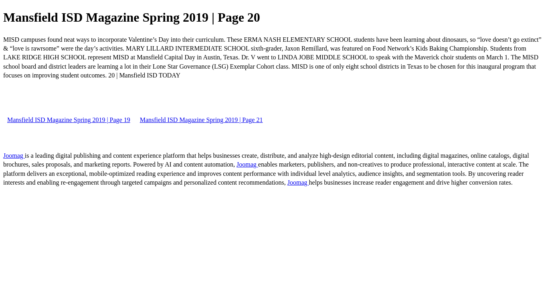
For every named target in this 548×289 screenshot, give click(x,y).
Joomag (14, 155)
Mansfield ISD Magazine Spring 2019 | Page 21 (201, 119)
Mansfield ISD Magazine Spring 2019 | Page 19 (68, 119)
